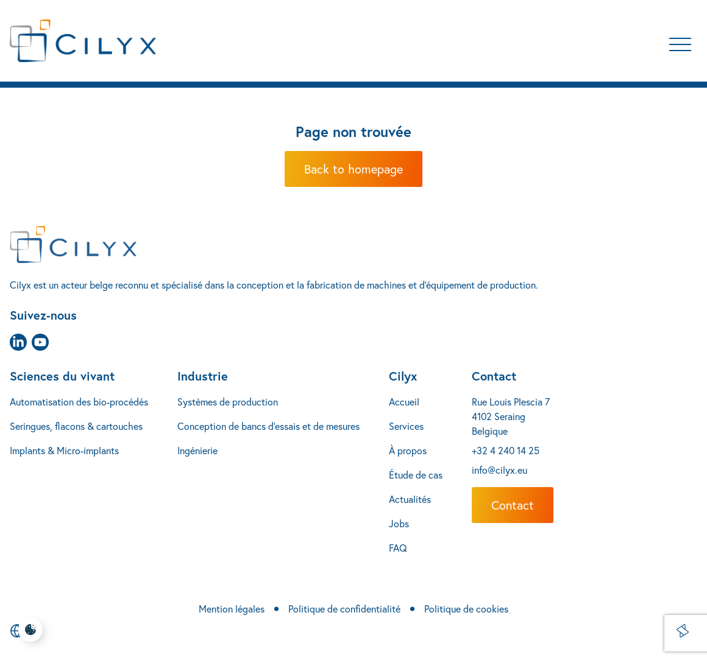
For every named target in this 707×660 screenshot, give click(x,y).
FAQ (398, 547)
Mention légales (232, 608)
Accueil (404, 401)
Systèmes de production (227, 401)
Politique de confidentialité (344, 608)
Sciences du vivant (62, 376)
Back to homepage (353, 169)
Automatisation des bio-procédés (79, 401)
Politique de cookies (466, 608)
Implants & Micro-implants (64, 450)
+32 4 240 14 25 (505, 450)
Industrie (202, 376)
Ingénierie (197, 450)
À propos (408, 450)
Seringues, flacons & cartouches (76, 426)
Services (406, 426)
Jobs (399, 523)
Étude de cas (415, 474)
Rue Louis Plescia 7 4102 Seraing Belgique (511, 416)
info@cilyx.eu (499, 469)
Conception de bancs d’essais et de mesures (268, 426)
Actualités (410, 499)
